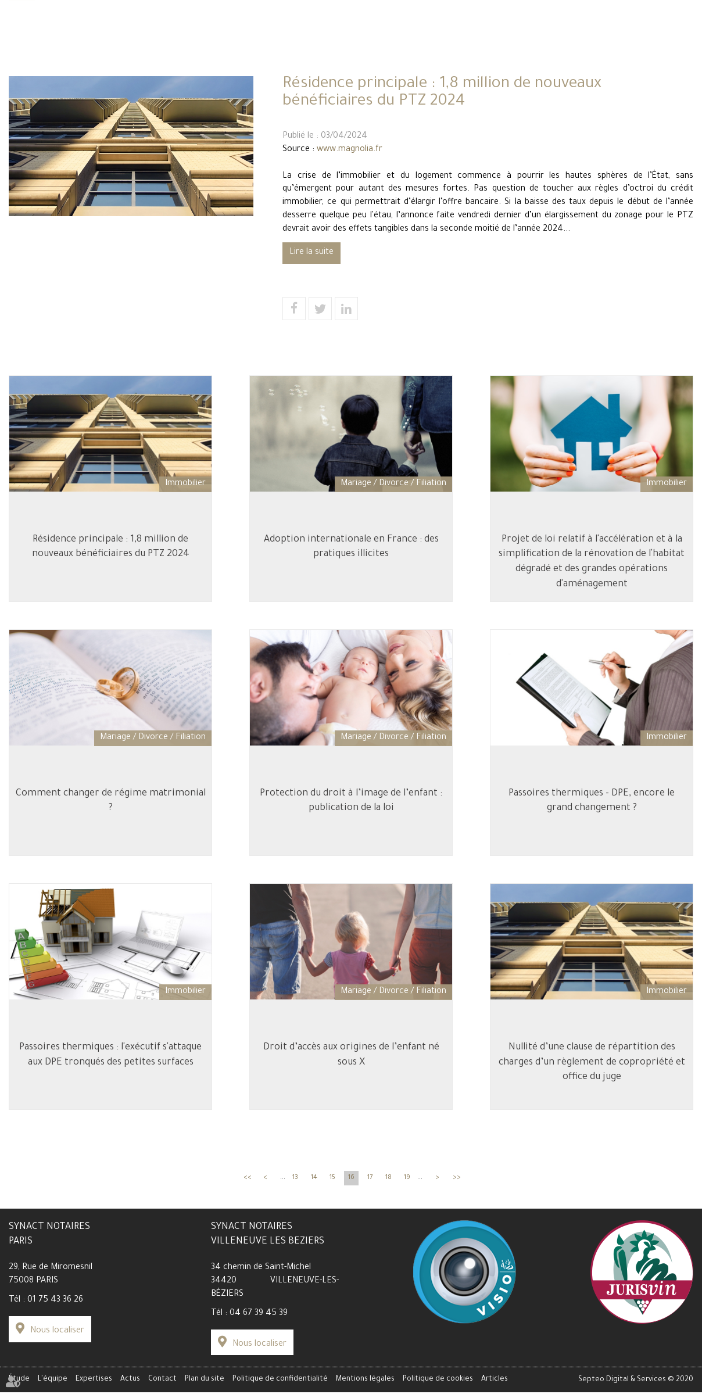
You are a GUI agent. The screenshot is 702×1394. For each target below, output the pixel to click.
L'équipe (181, 71)
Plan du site (204, 1381)
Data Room (596, 29)
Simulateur (59, 29)
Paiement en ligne (659, 29)
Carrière (102, 29)
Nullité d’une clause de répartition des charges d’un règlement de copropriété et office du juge (592, 1062)
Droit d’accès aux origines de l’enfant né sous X (351, 1054)
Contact (675, 71)
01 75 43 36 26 (55, 1302)
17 (370, 1179)
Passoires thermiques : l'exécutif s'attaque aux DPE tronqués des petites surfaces (110, 1054)
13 (295, 1179)
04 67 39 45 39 (259, 1315)
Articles (494, 1381)
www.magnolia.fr (349, 150)
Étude (22, 71)
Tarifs (20, 29)
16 (351, 1179)
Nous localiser (57, 1332)
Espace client (541, 29)
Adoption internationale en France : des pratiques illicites (351, 545)
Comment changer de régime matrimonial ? (111, 800)
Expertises (350, 71)
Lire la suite (311, 252)
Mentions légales (365, 1381)
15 (332, 1179)
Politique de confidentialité (280, 1381)
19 (407, 1179)
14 (314, 1179)
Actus (515, 71)
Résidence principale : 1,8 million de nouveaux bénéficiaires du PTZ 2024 (110, 545)
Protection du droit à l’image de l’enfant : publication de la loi (351, 800)
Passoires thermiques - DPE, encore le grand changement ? (591, 800)
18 (388, 1179)
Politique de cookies (438, 1381)
